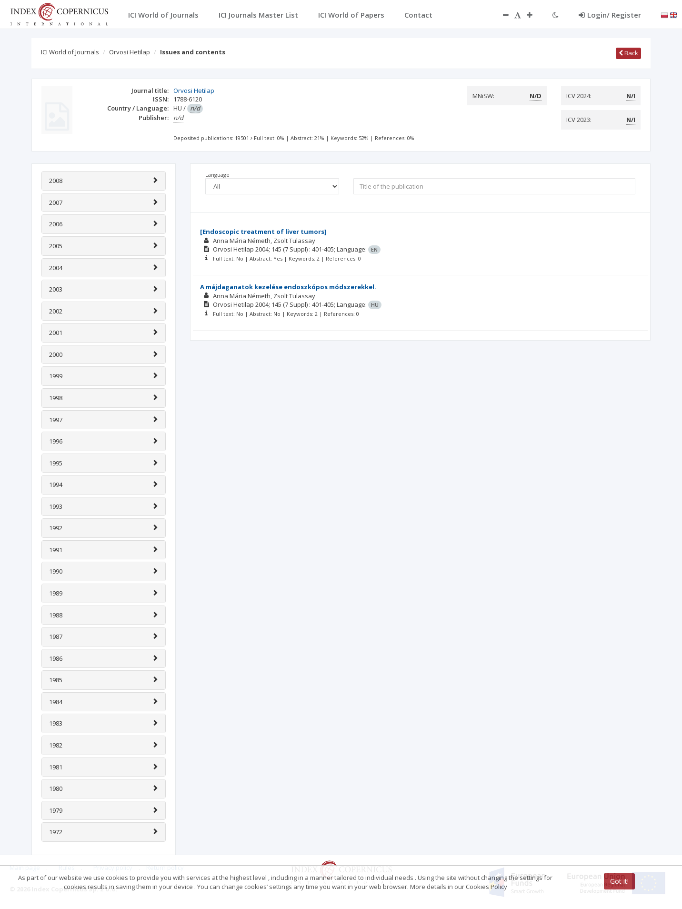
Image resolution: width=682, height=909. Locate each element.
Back (628, 53)
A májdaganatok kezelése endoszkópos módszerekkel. (288, 287)
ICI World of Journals (70, 52)
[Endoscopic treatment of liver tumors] (263, 231)
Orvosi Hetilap (129, 52)
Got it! (619, 881)
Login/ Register (610, 15)
